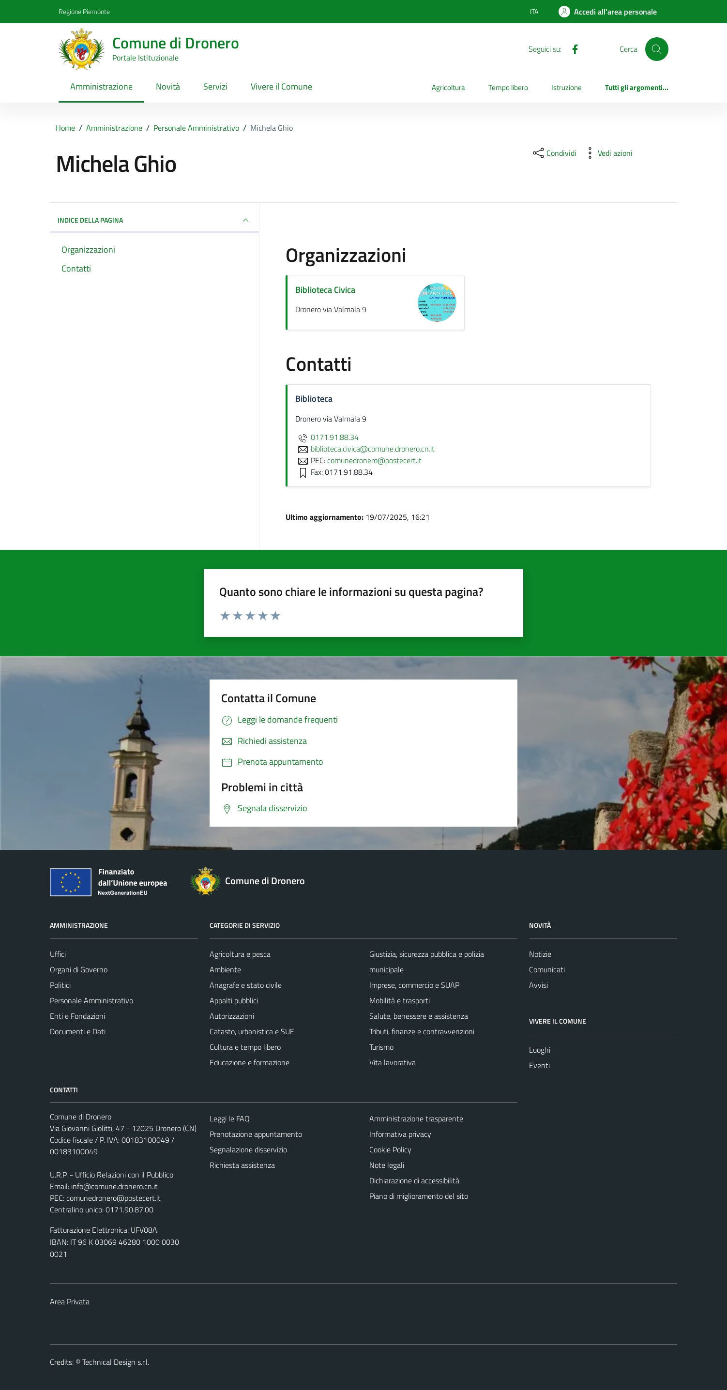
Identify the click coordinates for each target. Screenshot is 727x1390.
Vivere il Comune (281, 86)
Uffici (58, 954)
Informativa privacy (400, 1134)
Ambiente (225, 969)
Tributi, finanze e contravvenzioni (421, 1031)
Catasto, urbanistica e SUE (252, 1031)
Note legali (386, 1165)
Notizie (540, 954)
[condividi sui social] (553, 153)
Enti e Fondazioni (77, 1016)
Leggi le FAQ (230, 1118)
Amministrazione (101, 86)
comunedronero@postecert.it (113, 1198)
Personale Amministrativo (91, 1000)
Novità (168, 86)
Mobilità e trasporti (399, 1000)
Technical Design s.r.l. (115, 1362)
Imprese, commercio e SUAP (414, 985)
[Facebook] (571, 48)
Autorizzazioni (232, 1016)
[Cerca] (656, 48)
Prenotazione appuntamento (256, 1134)
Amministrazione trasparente (416, 1118)
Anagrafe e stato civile (246, 985)
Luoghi (539, 1050)
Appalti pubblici (234, 1000)
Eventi (539, 1065)
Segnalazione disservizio (248, 1149)
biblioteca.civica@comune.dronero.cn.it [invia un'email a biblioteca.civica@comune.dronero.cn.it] (365, 448)
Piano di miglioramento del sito (418, 1196)
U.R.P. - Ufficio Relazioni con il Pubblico (111, 1174)
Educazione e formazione (249, 1062)
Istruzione (566, 87)
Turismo (381, 1047)
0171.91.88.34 (327, 437)
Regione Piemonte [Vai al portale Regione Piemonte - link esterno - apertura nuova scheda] (84, 11)
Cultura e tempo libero (245, 1047)
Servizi (215, 86)
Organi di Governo (78, 969)
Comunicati (547, 969)
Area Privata (70, 1301)
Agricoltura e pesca (240, 954)
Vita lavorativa (392, 1062)
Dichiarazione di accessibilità (414, 1180)
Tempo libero (508, 87)
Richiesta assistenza (242, 1165)
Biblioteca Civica (325, 289)
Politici (60, 985)
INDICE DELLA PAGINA (154, 220)
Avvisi (538, 985)
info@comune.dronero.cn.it (114, 1186)
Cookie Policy (390, 1149)
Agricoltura (448, 87)
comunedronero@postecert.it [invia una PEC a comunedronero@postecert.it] (374, 460)
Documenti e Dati (78, 1031)
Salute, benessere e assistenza (418, 1016)
